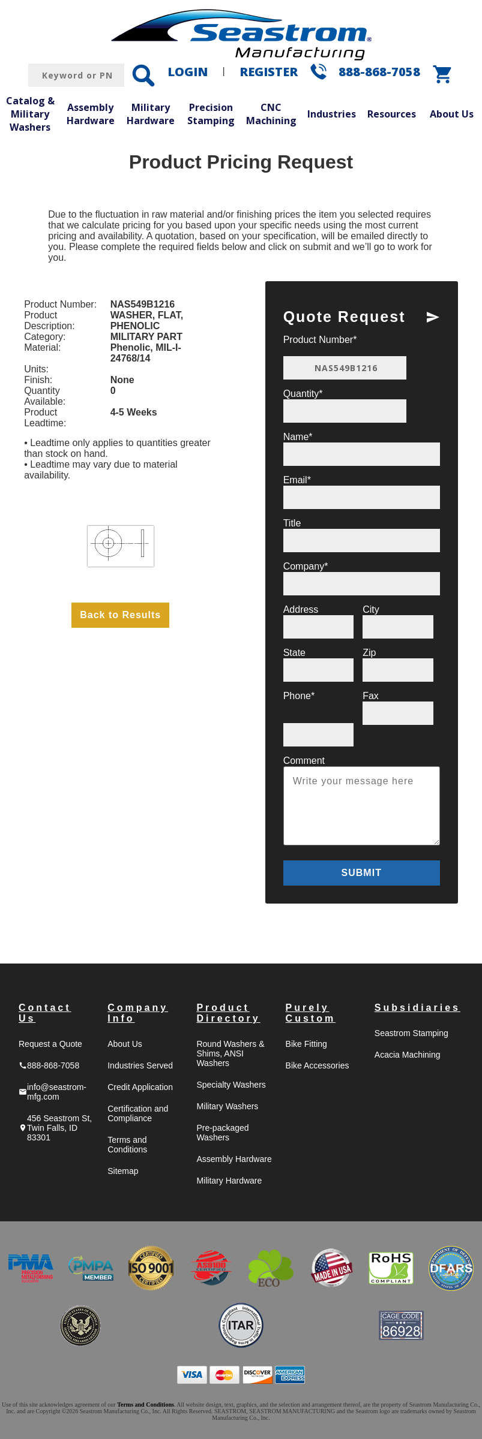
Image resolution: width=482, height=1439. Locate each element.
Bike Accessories (317, 1065)
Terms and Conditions (127, 1144)
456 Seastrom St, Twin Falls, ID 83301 (55, 1127)
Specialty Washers (230, 1084)
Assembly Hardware (91, 114)
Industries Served (140, 1065)
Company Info (137, 1013)
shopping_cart (443, 74)
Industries (331, 114)
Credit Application (140, 1087)
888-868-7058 (379, 72)
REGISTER (268, 72)
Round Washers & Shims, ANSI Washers (230, 1053)
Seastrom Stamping (411, 1033)
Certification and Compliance (137, 1113)
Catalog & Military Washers (30, 113)
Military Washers (227, 1106)
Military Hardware (151, 114)
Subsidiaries (417, 1008)
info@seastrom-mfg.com (52, 1091)
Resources (391, 114)
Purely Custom (311, 1013)
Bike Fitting (306, 1044)
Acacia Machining (408, 1054)
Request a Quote (50, 1044)
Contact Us (45, 1013)
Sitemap (122, 1171)
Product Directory (228, 1013)
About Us (452, 114)
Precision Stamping (211, 114)
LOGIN (187, 72)
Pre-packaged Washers (222, 1132)
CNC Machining (271, 114)
